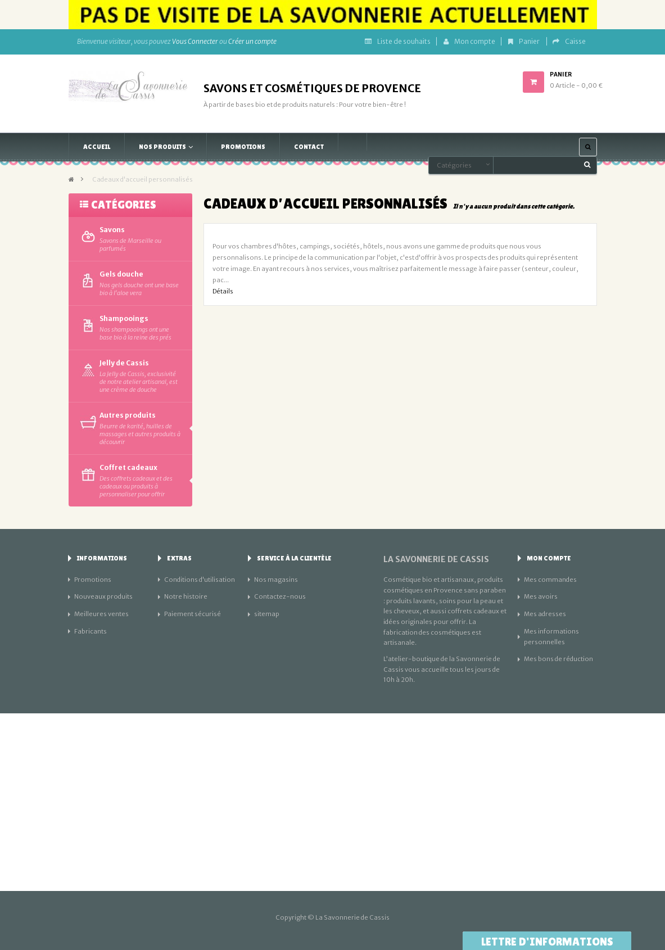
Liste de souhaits (398, 41)
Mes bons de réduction (558, 659)
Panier (524, 41)
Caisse (569, 41)
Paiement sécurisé (192, 614)
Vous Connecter (195, 41)
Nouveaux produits (103, 596)
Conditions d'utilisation (199, 579)
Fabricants (90, 631)
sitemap (266, 614)
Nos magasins (276, 579)
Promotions (92, 579)
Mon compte (469, 41)
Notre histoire (185, 596)
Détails (222, 291)
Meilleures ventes (101, 614)
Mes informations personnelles (551, 636)
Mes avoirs (541, 596)
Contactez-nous (280, 596)
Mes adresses (545, 614)
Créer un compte (252, 41)
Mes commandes (550, 579)
